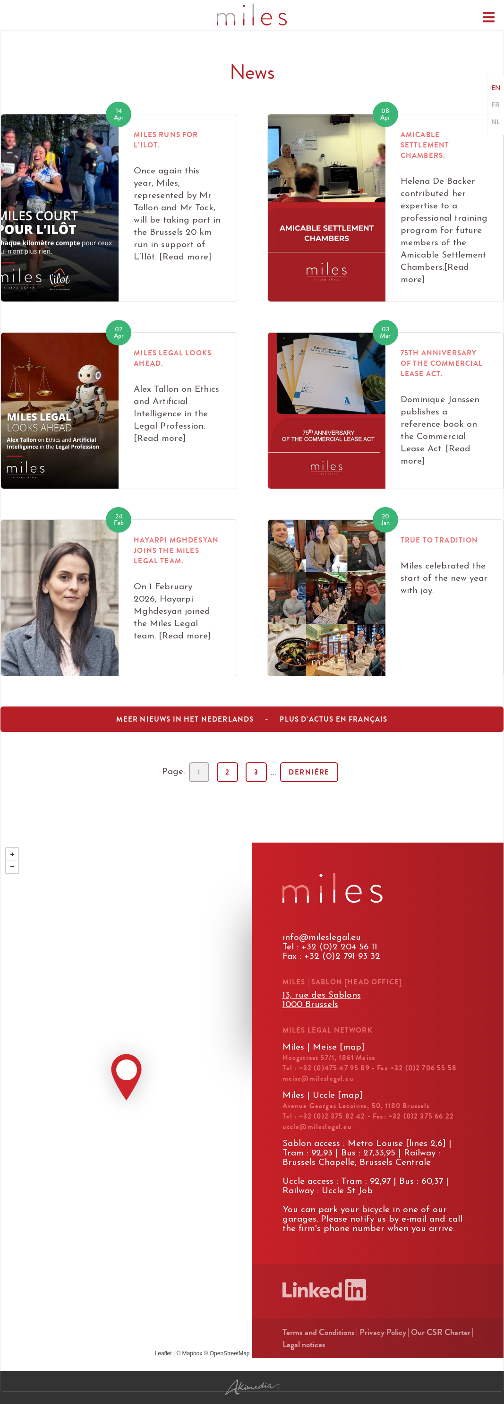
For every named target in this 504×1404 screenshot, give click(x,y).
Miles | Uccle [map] (322, 1095)
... (273, 772)
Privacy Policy (382, 1332)
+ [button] (12, 854)
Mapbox (192, 1353)
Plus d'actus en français (333, 719)
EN (495, 88)
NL (495, 122)
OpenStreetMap (230, 1353)
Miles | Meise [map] (323, 1047)
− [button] (12, 867)
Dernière (309, 772)
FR (495, 105)
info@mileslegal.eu (321, 937)
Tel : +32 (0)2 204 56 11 (329, 947)
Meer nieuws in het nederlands (185, 719)
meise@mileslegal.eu (318, 1078)
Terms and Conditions (318, 1332)
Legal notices (303, 1344)
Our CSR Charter (440, 1332)
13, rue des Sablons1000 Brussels (321, 1000)
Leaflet (163, 1353)
